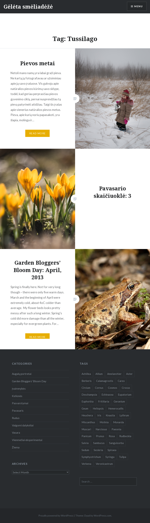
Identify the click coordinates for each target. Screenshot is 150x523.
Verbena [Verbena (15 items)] (86, 463)
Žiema (15, 447)
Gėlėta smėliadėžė (28, 6)
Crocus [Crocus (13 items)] (126, 387)
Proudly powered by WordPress (55, 515)
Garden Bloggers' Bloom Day (29, 381)
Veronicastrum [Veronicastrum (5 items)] (104, 463)
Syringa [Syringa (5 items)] (109, 456)
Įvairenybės (19, 388)
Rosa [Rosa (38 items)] (112, 436)
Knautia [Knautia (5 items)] (110, 415)
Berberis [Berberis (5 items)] (87, 380)
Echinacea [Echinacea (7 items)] (107, 394)
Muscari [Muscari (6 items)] (86, 429)
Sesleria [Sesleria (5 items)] (98, 450)
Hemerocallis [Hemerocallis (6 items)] (116, 408)
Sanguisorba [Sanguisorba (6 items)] (116, 443)
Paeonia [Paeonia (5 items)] (116, 429)
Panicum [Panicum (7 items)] (86, 436)
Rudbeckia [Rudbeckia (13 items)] (125, 436)
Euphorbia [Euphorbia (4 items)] (88, 401)
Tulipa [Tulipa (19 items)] (122, 456)
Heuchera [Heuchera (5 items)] (87, 415)
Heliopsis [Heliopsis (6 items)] (98, 408)
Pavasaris (18, 410)
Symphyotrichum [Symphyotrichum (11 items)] (91, 456)
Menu (138, 6)
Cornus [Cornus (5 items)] (99, 387)
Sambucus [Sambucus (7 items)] (99, 443)
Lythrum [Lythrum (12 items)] (124, 415)
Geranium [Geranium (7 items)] (119, 401)
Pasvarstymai (20, 403)
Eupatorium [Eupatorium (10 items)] (124, 394)
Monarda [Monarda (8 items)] (118, 422)
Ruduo (15, 418)
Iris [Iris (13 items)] (99, 415)
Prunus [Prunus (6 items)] (100, 436)
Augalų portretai (22, 373)
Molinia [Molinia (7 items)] (104, 422)
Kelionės (17, 396)
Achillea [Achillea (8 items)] (86, 373)
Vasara (16, 432)
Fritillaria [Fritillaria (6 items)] (103, 401)
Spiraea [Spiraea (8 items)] (112, 450)
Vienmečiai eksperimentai (27, 440)
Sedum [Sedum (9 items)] (85, 450)
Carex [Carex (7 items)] (121, 380)
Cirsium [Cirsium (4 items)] (86, 387)
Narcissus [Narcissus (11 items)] (101, 429)
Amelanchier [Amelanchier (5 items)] (114, 373)
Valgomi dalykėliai (23, 425)
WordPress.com (102, 515)
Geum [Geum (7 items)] (85, 408)
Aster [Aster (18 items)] (129, 373)
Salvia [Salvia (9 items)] (85, 443)
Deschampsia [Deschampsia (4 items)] (89, 394)
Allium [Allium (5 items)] (99, 373)
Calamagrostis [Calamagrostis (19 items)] (104, 380)
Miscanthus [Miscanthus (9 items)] (88, 422)
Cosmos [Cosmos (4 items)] (112, 387)
